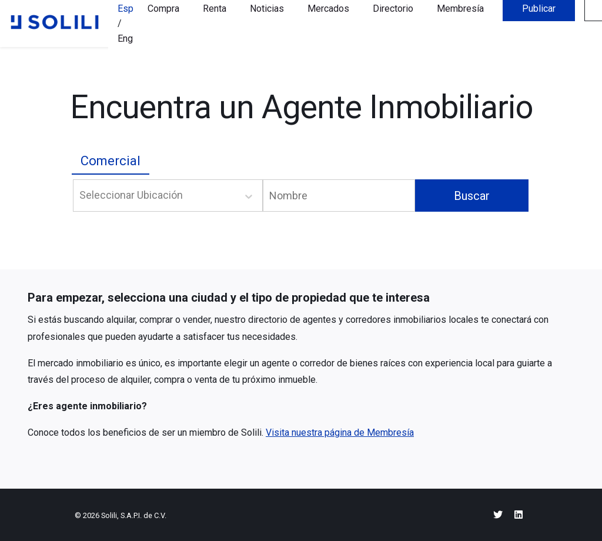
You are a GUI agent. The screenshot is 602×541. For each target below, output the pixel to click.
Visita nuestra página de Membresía (340, 432)
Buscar (472, 196)
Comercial (111, 160)
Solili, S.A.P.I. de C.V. (133, 515)
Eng (125, 38)
